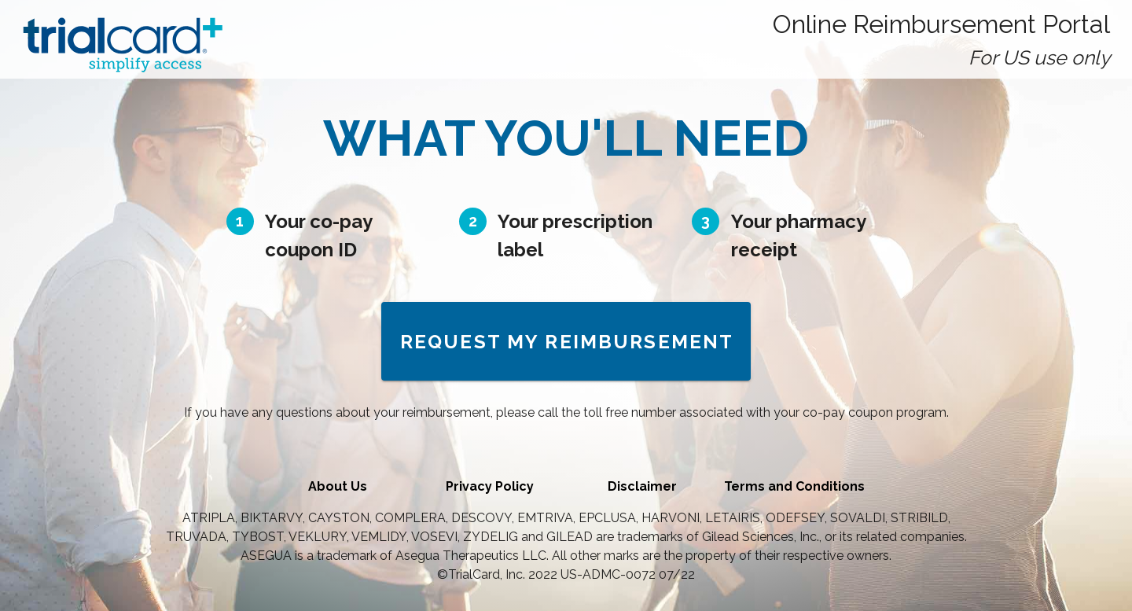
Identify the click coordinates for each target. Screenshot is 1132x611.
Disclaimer (642, 486)
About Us (337, 486)
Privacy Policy (490, 486)
